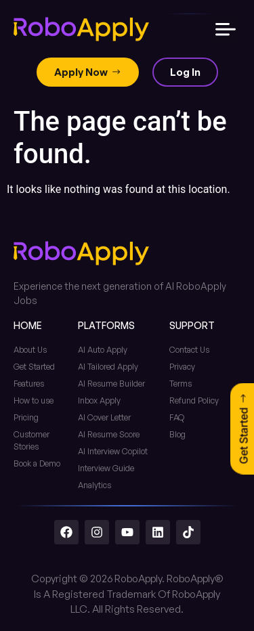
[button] (225, 29)
